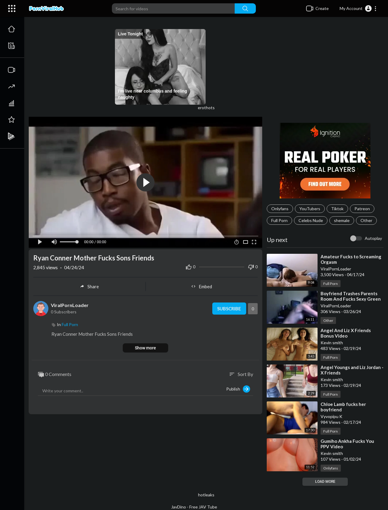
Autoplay (373, 238)
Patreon (362, 208)
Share (89, 286)
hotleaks (206, 494)
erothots (206, 107)
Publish (238, 389)
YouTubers (309, 208)
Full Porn (279, 220)
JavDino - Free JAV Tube (194, 506)
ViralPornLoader (70, 305)
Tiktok (337, 208)
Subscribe (229, 308)
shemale (342, 220)
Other (366, 220)
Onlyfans (280, 208)
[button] (358, 8)
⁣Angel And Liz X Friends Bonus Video (346, 333)
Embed (201, 286)
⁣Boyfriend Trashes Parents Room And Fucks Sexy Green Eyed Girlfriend (351, 299)
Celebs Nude (310, 220)
